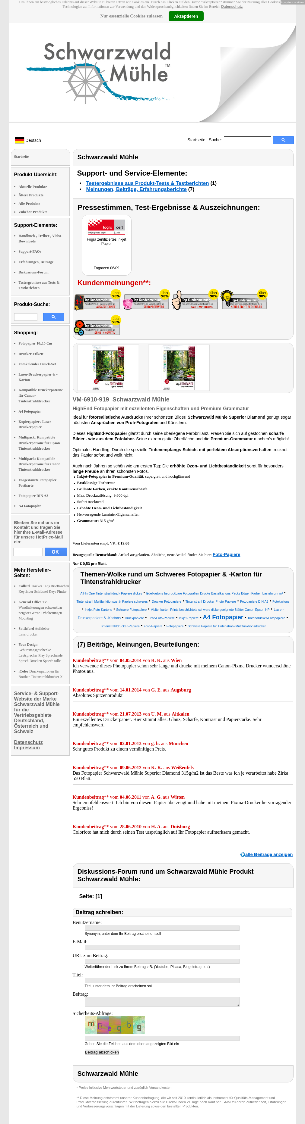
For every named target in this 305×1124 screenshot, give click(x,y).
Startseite (196, 139)
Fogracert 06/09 (106, 268)
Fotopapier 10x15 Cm (35, 343)
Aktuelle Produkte (33, 187)
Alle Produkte (29, 203)
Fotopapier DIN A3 (33, 496)
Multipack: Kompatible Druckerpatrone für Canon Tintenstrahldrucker (40, 464)
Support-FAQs (30, 251)
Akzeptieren (186, 16)
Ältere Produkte (31, 195)
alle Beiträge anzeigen (269, 854)
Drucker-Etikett (31, 354)
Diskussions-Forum (34, 272)
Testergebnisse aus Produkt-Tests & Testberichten (147, 183)
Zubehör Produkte (33, 212)
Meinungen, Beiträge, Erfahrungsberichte (136, 189)
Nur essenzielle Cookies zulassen (131, 16)
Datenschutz (232, 7)
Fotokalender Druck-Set (37, 364)
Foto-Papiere (226, 554)
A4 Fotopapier (30, 411)
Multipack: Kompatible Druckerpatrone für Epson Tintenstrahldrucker (39, 442)
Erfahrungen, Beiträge (36, 262)
